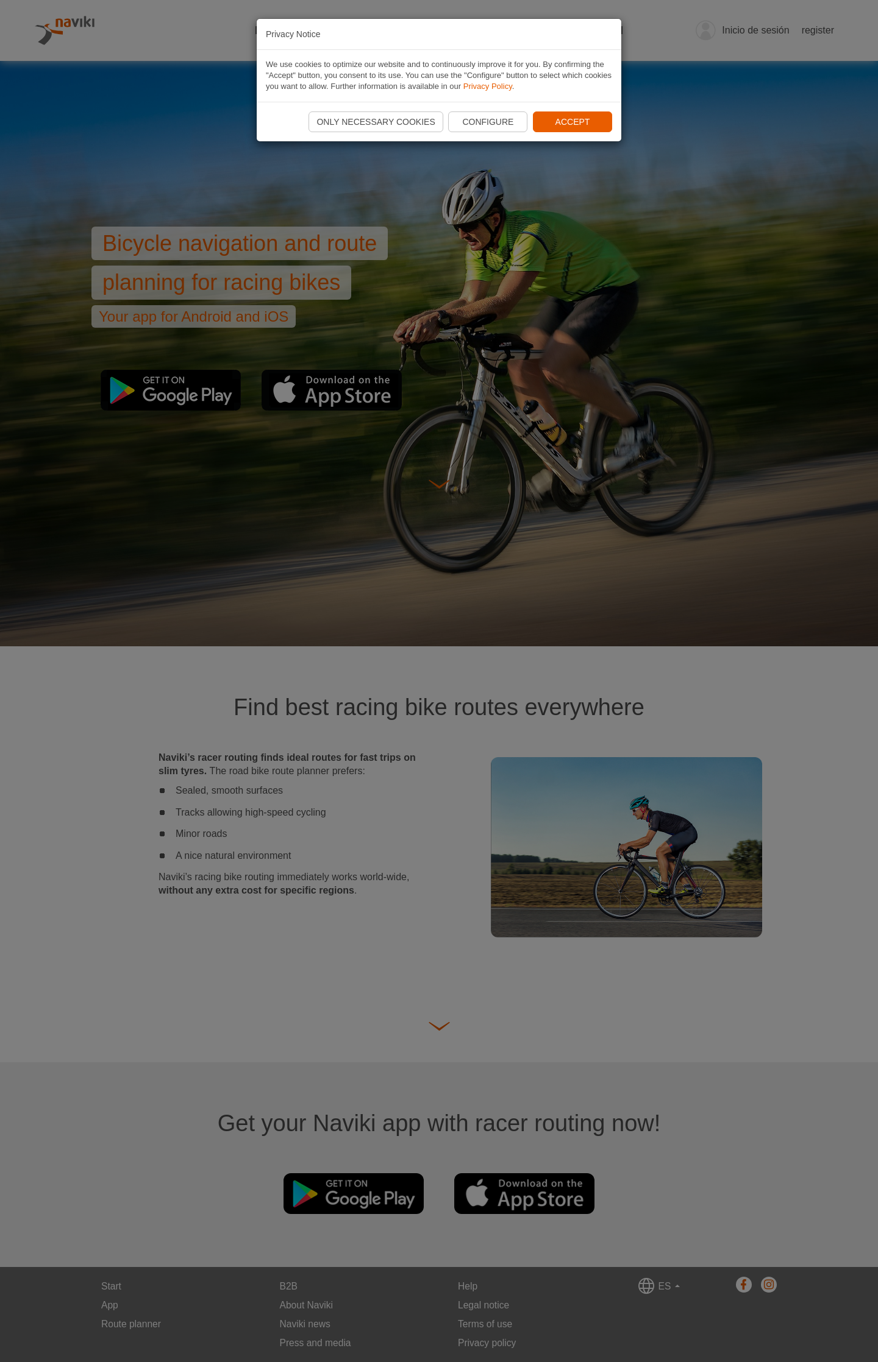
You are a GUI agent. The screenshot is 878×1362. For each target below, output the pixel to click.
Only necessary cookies (375, 122)
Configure (487, 122)
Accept (572, 122)
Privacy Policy (487, 86)
